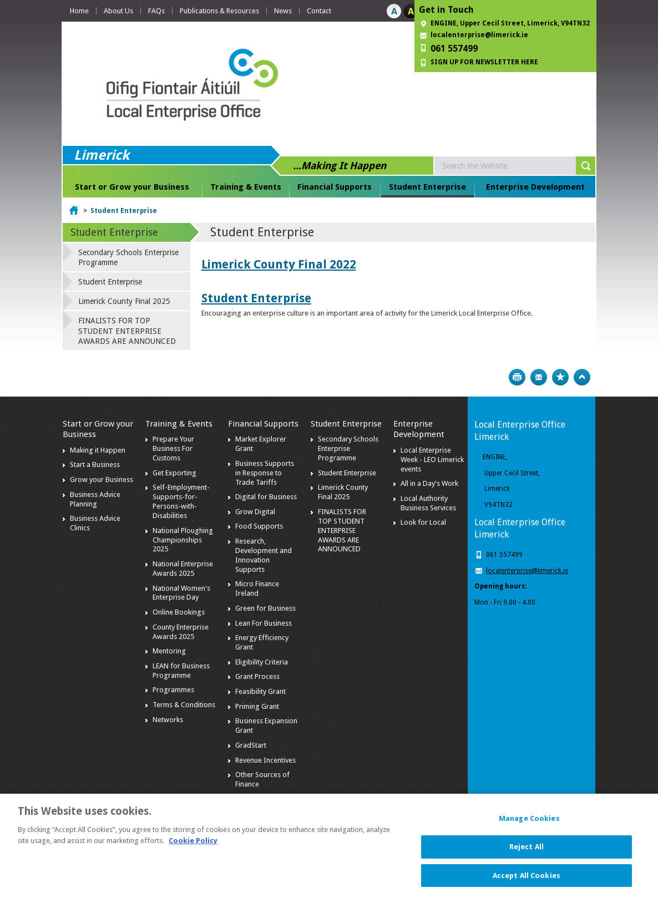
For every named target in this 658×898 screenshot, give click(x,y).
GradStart (250, 745)
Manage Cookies (529, 825)
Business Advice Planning (95, 499)
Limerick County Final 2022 (278, 264)
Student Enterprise (427, 187)
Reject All (526, 853)
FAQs (156, 11)
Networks (168, 720)
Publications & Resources (219, 11)
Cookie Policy (193, 847)
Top (582, 377)
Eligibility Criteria (261, 662)
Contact (319, 11)
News (283, 11)
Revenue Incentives (265, 760)
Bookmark (560, 377)
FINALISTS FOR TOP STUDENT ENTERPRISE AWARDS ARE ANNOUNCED (127, 330)
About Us (118, 11)
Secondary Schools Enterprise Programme (128, 257)
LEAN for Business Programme (181, 670)
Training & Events (245, 187)
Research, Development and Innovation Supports (263, 555)
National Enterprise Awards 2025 (183, 568)
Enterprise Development (535, 187)
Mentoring (169, 651)
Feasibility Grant (260, 691)
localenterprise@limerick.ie (479, 35)
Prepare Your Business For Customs (173, 448)
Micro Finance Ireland (257, 588)
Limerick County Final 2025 (124, 301)
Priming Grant (257, 706)
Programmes (173, 690)
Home (79, 11)
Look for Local (423, 522)
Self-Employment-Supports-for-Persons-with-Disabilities (181, 501)
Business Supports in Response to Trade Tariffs (264, 472)
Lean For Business (263, 623)
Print (517, 377)
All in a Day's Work (429, 483)
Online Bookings (179, 612)
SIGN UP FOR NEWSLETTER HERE (484, 62)
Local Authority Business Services (428, 503)
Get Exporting (174, 473)
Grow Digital (255, 512)
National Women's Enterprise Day (181, 593)
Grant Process (257, 676)
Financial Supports (334, 187)
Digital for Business (266, 497)
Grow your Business (101, 479)
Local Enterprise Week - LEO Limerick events (432, 459)
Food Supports (259, 526)
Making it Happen (97, 450)
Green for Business (265, 608)
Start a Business (95, 464)
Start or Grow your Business (132, 187)
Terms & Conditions (184, 705)
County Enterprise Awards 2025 (181, 632)
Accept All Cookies (526, 881)
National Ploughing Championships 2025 (183, 540)
